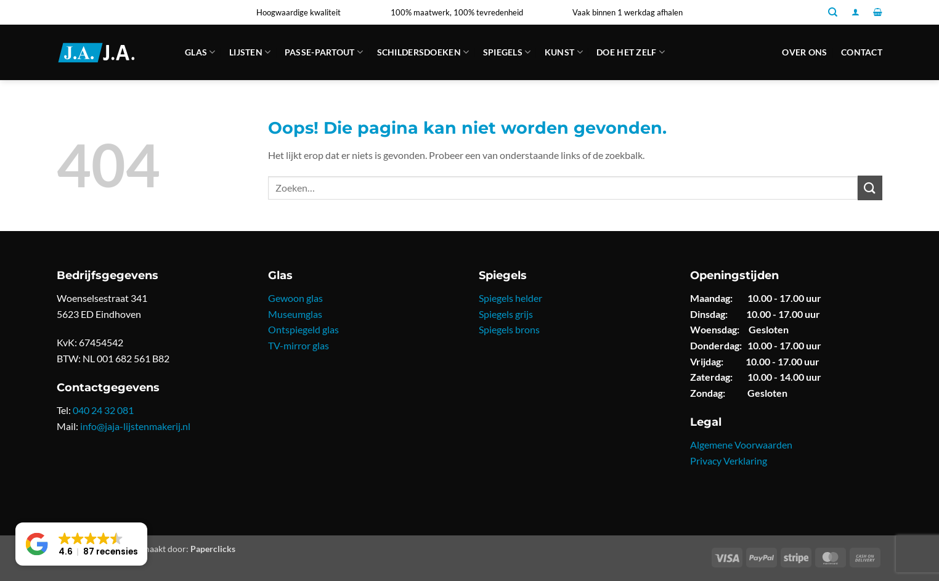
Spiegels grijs (506, 314)
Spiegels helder (510, 298)
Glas (200, 52)
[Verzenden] (870, 188)
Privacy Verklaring (728, 460)
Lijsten (250, 52)
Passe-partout (324, 52)
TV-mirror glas (298, 345)
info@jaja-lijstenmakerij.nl (135, 426)
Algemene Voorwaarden (741, 444)
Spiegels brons (509, 329)
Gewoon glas (295, 298)
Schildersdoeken (423, 52)
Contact (861, 52)
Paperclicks (212, 548)
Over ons (804, 52)
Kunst (564, 52)
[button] (856, 12)
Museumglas (295, 314)
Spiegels (507, 52)
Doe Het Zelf (630, 52)
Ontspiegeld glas (303, 329)
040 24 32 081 (103, 410)
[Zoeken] (832, 12)
